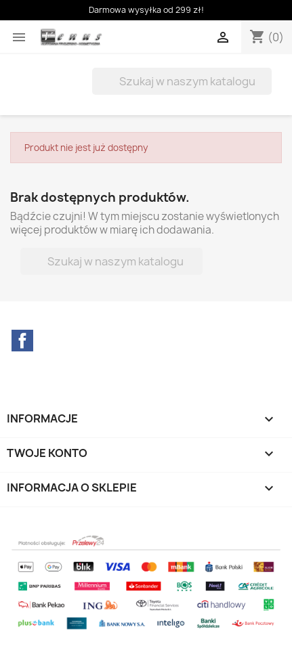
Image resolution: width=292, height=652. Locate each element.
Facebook (22, 340)
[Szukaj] (182, 81)
